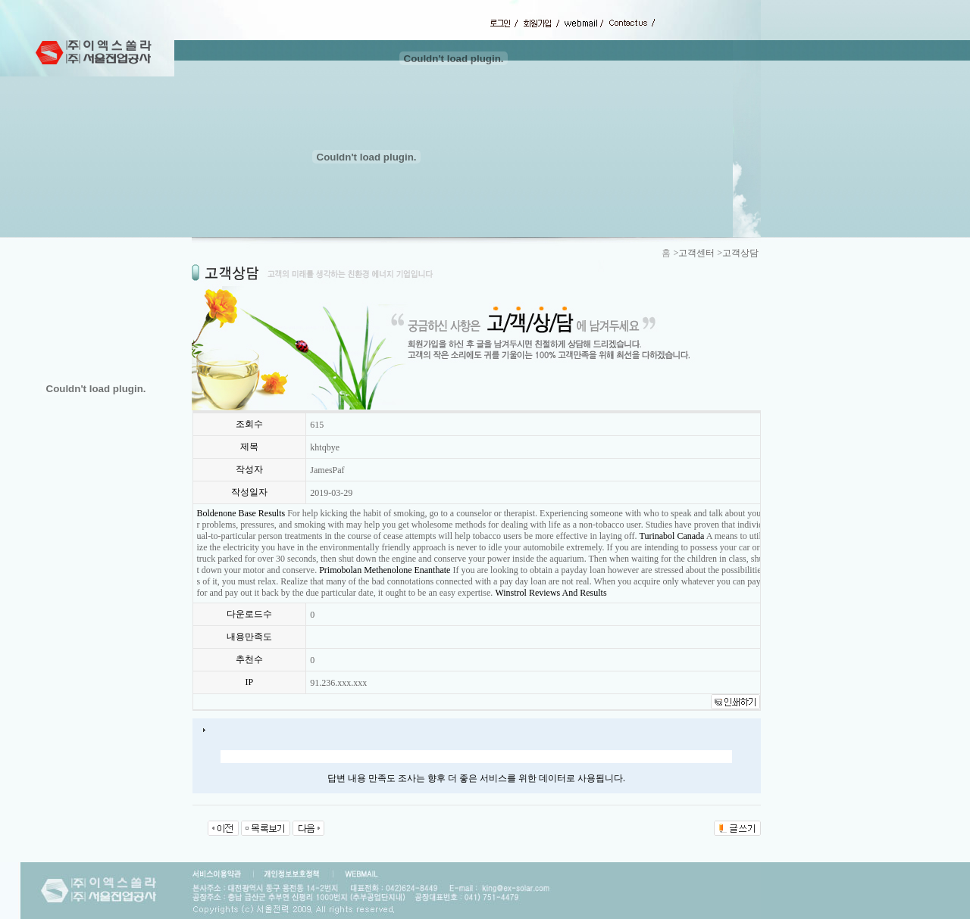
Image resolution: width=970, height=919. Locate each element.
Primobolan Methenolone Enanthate (384, 570)
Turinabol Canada (672, 536)
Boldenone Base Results (241, 513)
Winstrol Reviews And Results (550, 592)
